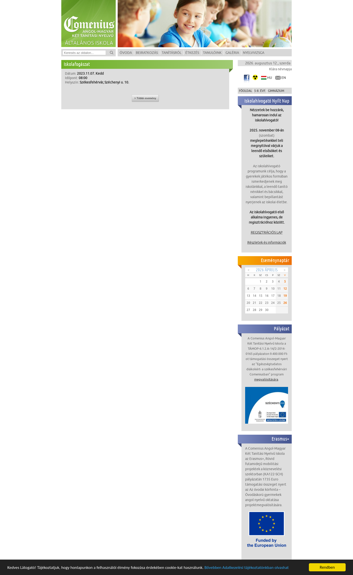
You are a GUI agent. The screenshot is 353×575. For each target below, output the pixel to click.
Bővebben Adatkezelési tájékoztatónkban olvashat (246, 567)
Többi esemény (145, 98)
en (283, 78)
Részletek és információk (266, 242)
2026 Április (266, 270)
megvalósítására (266, 379)
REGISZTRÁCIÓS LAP (267, 232)
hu (269, 78)
